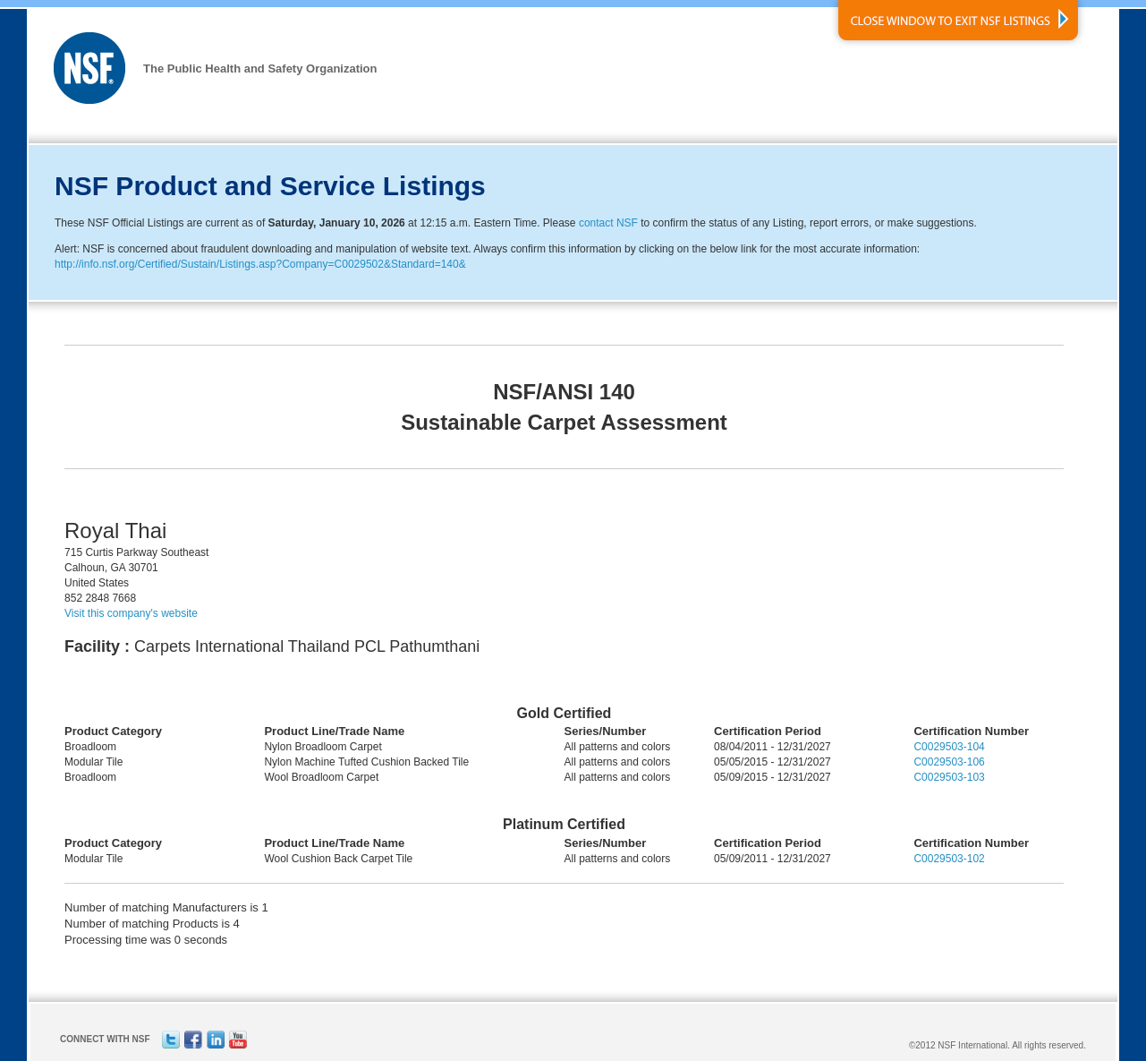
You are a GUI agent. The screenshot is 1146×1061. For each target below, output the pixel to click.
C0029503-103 (948, 777)
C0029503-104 (948, 746)
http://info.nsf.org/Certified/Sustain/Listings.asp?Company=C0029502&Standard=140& (260, 264)
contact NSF (608, 223)
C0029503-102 (948, 858)
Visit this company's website (131, 613)
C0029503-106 (948, 762)
